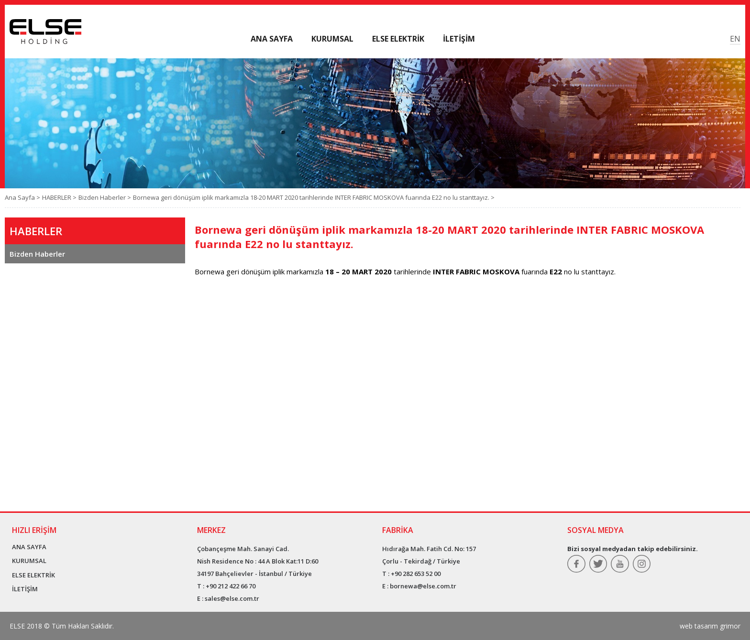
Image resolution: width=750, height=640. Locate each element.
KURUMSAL (29, 560)
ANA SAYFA (29, 546)
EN (735, 38)
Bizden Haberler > (104, 197)
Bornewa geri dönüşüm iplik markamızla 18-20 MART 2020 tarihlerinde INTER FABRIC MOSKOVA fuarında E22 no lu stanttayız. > (314, 197)
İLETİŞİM (25, 589)
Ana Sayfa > (22, 197)
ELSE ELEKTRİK (33, 575)
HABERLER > (59, 197)
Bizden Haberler (37, 254)
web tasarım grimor (710, 625)
